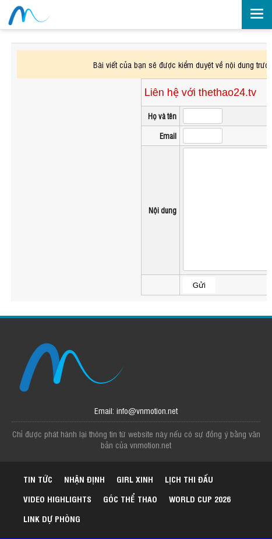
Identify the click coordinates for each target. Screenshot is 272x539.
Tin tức (37, 478)
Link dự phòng (51, 518)
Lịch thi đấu (189, 478)
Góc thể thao (130, 498)
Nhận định (84, 478)
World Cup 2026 (200, 498)
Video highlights (57, 498)
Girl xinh (134, 478)
